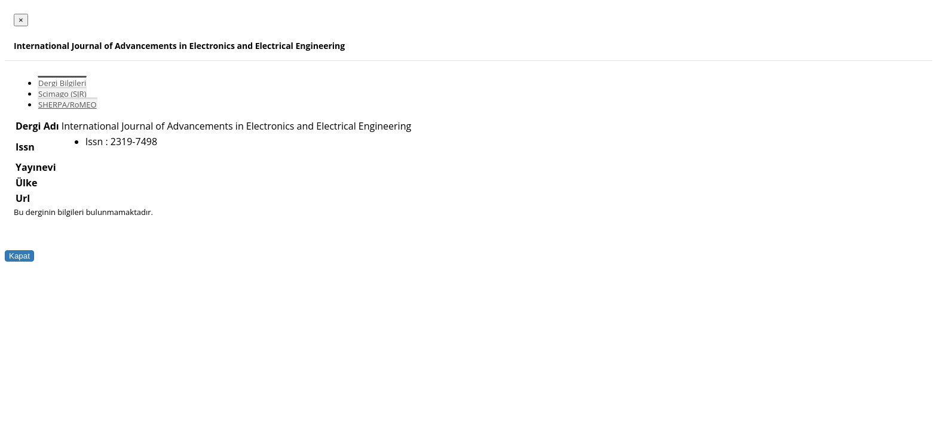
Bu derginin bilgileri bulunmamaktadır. (83, 212)
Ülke (26, 182)
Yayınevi (36, 167)
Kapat (19, 255)
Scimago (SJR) (62, 93)
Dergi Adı (37, 126)
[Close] (21, 20)
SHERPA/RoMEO (67, 104)
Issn (25, 146)
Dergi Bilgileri (62, 83)
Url (23, 198)
